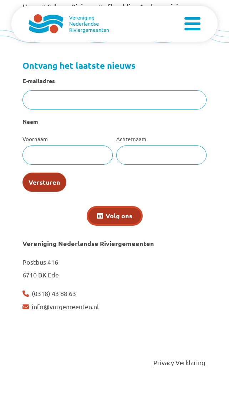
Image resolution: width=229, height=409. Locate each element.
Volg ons (119, 215)
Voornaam (35, 139)
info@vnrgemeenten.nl (65, 306)
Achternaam (131, 139)
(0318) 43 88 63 (54, 293)
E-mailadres (38, 81)
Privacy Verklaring (180, 362)
